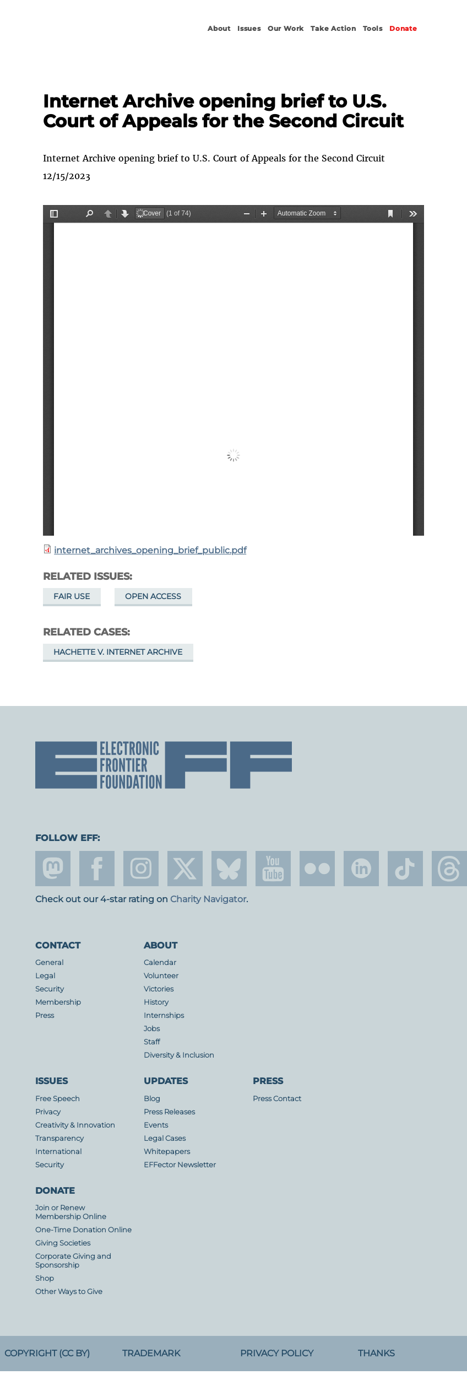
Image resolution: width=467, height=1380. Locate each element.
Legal (45, 976)
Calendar (160, 962)
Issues (249, 28)
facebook (97, 868)
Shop (44, 1278)
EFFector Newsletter (180, 1165)
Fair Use (71, 596)
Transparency (59, 1138)
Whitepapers (167, 1151)
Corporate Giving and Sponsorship (73, 1260)
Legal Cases (165, 1138)
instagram (141, 868)
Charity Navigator (208, 899)
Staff (152, 1042)
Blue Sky (229, 868)
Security (49, 989)
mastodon (52, 868)
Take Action (333, 28)
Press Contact (277, 1099)
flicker (317, 868)
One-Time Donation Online (83, 1230)
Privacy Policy (276, 1353)
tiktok (405, 868)
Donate (403, 28)
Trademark (151, 1353)
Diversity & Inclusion (179, 1055)
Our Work (286, 28)
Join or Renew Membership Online (70, 1212)
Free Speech (57, 1099)
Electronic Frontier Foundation (96, 38)
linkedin (361, 868)
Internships (164, 1015)
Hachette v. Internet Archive (117, 652)
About (219, 28)
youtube (273, 868)
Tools (373, 28)
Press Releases (169, 1112)
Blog (152, 1099)
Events (156, 1125)
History (156, 1002)
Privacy (48, 1112)
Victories (158, 989)
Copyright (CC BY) (47, 1353)
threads (449, 868)
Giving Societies (62, 1243)
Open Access (153, 596)
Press (44, 1015)
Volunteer (161, 976)
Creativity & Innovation (75, 1125)
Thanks (376, 1353)
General (49, 962)
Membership (58, 1002)
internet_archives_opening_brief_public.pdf (150, 550)
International (58, 1151)
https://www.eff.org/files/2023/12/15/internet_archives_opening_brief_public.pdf (233, 370)
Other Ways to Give (68, 1291)
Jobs (152, 1029)
